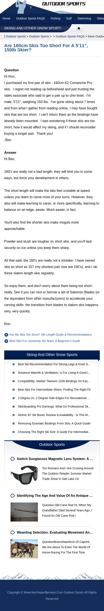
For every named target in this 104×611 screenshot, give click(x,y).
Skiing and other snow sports (33, 28)
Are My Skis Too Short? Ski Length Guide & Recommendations (50, 334)
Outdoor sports (16, 36)
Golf (69, 18)
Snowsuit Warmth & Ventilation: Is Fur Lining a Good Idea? (56, 372)
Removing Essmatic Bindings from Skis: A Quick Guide (54, 423)
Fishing (55, 18)
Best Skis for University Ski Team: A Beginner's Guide (44, 341)
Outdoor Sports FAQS (30, 18)
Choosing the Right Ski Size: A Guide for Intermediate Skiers (58, 432)
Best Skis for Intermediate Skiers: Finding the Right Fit (54, 389)
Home (6, 18)
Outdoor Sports (39, 36)
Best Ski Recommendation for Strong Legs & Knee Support (57, 364)
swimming (84, 18)
